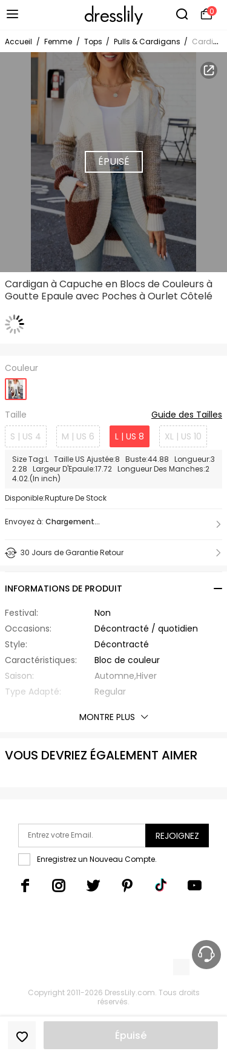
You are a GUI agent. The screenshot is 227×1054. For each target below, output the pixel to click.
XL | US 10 (183, 436)
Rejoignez (177, 836)
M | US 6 (78, 436)
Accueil (18, 41)
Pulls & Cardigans (148, 41)
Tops (94, 41)
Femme (58, 41)
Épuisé (130, 1035)
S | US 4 (25, 436)
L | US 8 (129, 436)
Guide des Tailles (186, 415)
